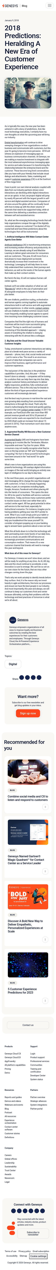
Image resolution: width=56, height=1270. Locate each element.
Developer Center (37, 1075)
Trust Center (10, 1170)
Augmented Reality (13, 440)
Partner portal (36, 1109)
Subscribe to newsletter (33, 1233)
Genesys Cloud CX (13, 1054)
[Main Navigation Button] (50, 5)
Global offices (11, 1159)
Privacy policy (24, 1251)
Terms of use (10, 1251)
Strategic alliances (38, 1101)
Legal (7, 1182)
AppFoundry (10, 1061)
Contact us (28, 1025)
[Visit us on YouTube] (36, 1211)
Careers (8, 1155)
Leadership (9, 1163)
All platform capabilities (15, 1065)
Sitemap (23, 1256)
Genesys (22, 619)
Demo (7, 1073)
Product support (37, 1057)
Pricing (8, 1069)
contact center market (30, 410)
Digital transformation (14, 142)
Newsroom (9, 1178)
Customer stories (12, 1133)
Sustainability (11, 1166)
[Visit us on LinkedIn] (13, 1211)
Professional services (39, 1061)
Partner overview (37, 1097)
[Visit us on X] (25, 1211)
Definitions (9, 1137)
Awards (8, 1174)
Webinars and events (14, 1105)
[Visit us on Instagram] (19, 1211)
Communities (36, 1065)
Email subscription (41, 1251)
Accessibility (12, 1256)
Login (32, 1054)
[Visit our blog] (42, 1211)
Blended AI (10, 289)
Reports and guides (13, 1097)
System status (36, 1079)
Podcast (8, 1112)
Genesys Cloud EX (13, 1057)
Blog (7, 1109)
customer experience (21, 179)
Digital (13, 664)
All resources (10, 1116)
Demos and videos (13, 1101)
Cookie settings (38, 1256)
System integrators (38, 1105)
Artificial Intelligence (14, 245)
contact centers (42, 308)
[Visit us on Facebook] (31, 1211)
